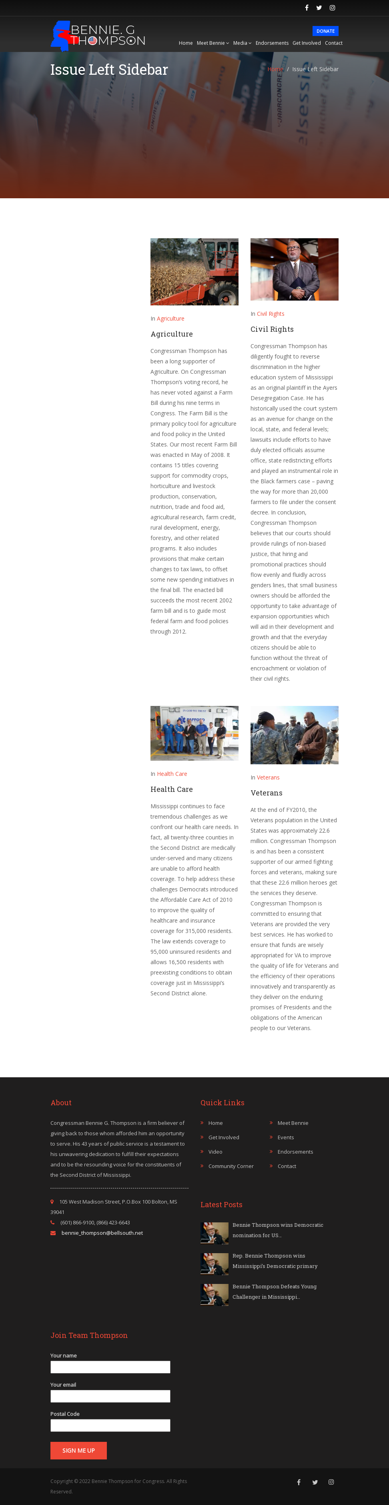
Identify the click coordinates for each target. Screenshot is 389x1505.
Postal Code (110, 1419)
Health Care (172, 773)
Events (286, 1137)
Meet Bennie (213, 43)
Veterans (268, 777)
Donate (326, 31)
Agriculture (170, 318)
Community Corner (231, 1166)
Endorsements (272, 43)
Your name (110, 1361)
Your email (110, 1390)
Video (216, 1151)
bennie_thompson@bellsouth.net (102, 1232)
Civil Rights (271, 313)
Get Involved (307, 43)
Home (186, 43)
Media (242, 43)
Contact (334, 43)
